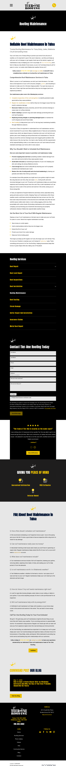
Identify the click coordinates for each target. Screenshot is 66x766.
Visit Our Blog (16, 696)
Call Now (33, 650)
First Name (13, 352)
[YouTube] (50, 732)
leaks (36, 180)
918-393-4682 (19, 724)
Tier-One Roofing (46, 62)
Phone (12, 362)
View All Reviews (33, 453)
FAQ (19, 745)
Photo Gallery (19, 739)
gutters (43, 83)
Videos (19, 742)
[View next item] (35, 447)
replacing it (43, 241)
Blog (19, 752)
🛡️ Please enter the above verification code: (21, 397)
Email (12, 368)
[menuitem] (32, 266)
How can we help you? (16, 383)
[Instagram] (54, 732)
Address (13, 373)
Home (19, 732)
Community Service (19, 749)
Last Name (13, 357)
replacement (17, 552)
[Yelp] (47, 732)
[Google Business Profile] (40, 732)
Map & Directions (47, 714)
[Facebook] (43, 732)
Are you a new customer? (17, 378)
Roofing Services (19, 735)
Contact (19, 756)
